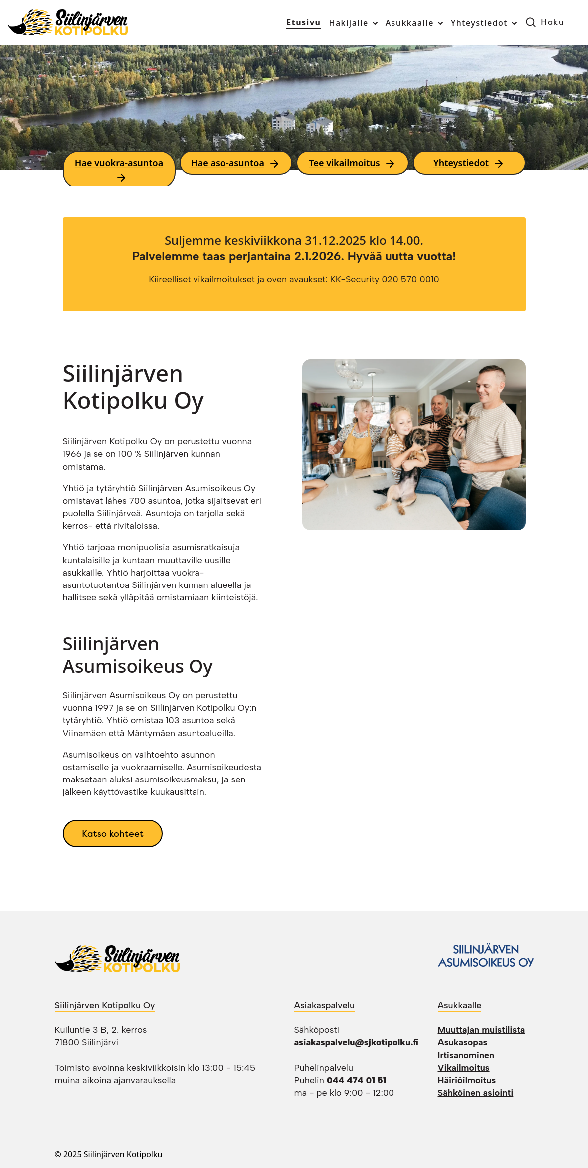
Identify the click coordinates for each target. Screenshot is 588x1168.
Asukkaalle (410, 23)
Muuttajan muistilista (481, 1029)
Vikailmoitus (464, 1067)
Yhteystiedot (479, 23)
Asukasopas (463, 1042)
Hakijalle (348, 23)
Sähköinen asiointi (476, 1092)
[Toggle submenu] (374, 23)
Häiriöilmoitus (467, 1080)
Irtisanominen (466, 1055)
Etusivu (303, 22)
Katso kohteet (113, 833)
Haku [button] (552, 22)
